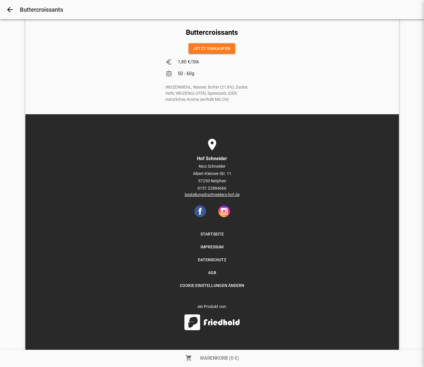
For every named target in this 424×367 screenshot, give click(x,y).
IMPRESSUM (212, 247)
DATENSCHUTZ (212, 259)
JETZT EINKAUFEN (212, 48)
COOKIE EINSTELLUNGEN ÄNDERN (212, 285)
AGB (212, 272)
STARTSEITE (212, 234)
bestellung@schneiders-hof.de (212, 194)
